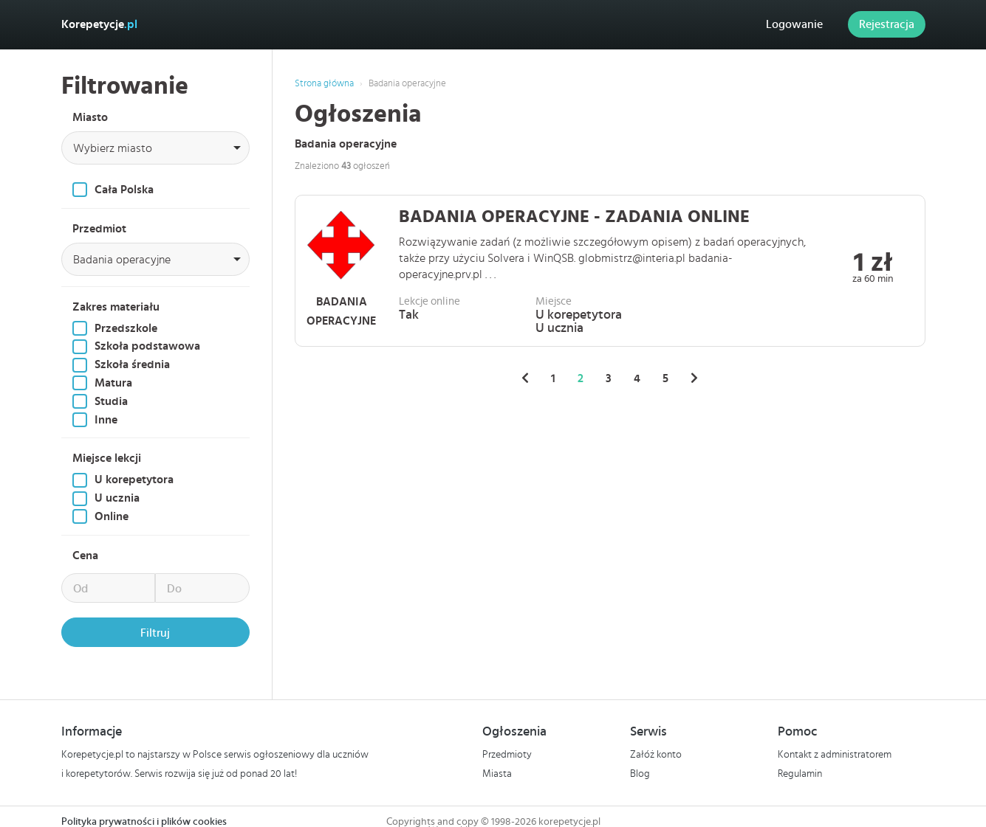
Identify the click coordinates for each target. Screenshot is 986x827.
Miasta (497, 774)
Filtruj (155, 633)
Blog (640, 774)
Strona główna (324, 84)
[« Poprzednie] (525, 378)
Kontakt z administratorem (834, 755)
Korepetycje (99, 24)
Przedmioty (507, 755)
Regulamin (800, 774)
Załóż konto (656, 755)
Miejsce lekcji (106, 458)
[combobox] (155, 148)
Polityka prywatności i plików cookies (144, 822)
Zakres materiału (116, 307)
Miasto (90, 117)
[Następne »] (694, 378)
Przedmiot (99, 229)
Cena (85, 555)
